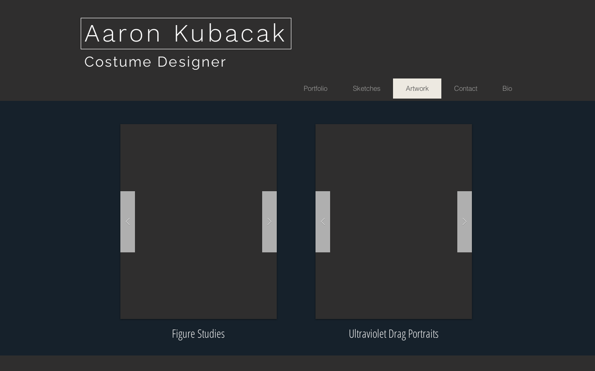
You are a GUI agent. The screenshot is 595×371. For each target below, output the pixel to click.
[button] (198, 221)
